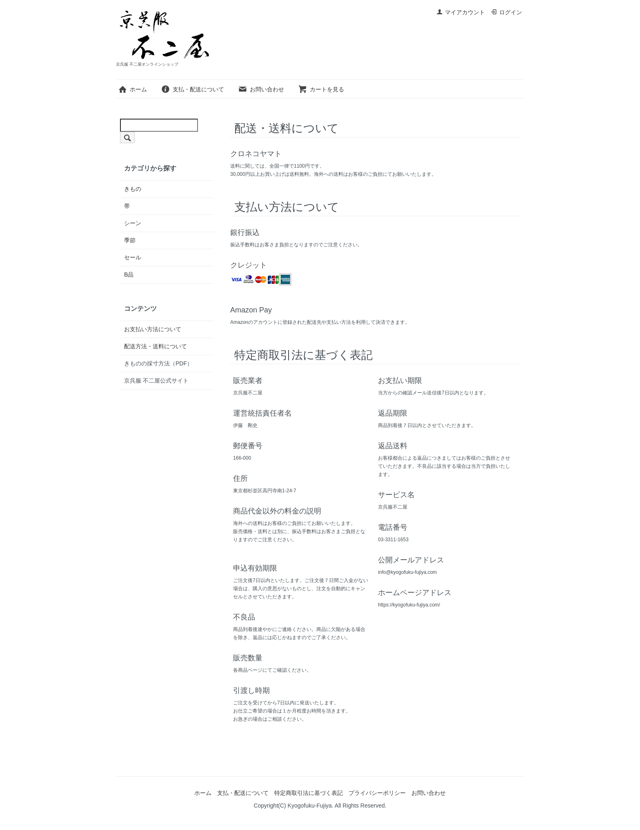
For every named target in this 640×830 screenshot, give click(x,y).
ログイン (506, 12)
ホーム (132, 89)
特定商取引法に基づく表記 (308, 793)
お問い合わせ (261, 89)
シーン (132, 223)
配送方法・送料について (155, 346)
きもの (132, 189)
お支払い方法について (152, 329)
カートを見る (321, 89)
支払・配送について (192, 89)
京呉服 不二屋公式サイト (156, 380)
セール (132, 257)
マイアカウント (460, 12)
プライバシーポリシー (377, 793)
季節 (130, 240)
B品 (128, 274)
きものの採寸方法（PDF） (158, 363)
